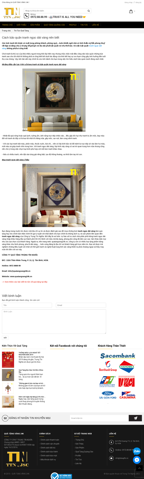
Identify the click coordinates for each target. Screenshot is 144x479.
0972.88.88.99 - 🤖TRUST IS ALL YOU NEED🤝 (58, 17)
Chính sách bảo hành (49, 452)
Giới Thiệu (79, 444)
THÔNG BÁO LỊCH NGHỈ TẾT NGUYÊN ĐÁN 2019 (29, 354)
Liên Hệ (78, 463)
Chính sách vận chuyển (50, 444)
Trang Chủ (79, 440)
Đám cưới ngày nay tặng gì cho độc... (32, 397)
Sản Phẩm (79, 448)
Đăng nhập (128, 2)
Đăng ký (138, 2)
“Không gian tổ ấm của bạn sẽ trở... (31, 383)
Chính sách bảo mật (49, 456)
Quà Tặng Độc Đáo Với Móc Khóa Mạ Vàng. (125, 68)
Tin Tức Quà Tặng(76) (118, 42)
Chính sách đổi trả (48, 448)
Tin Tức (78, 459)
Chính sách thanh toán (50, 440)
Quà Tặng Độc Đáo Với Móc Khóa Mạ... (31, 371)
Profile (78, 456)
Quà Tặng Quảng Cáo (84, 452)
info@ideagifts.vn (121, 458)
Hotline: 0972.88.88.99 (124, 450)
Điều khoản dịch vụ (48, 459)
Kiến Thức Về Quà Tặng (14, 345)
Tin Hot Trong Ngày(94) (118, 45)
